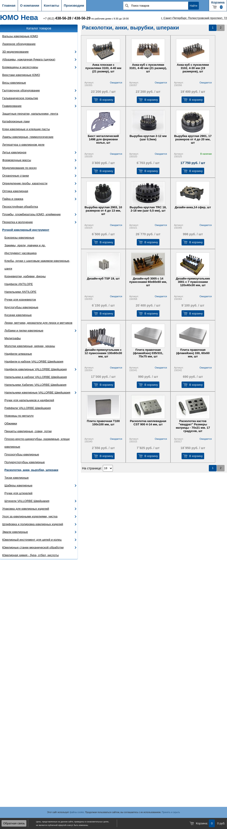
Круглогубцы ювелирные (21, 307)
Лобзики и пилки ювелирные (23, 330)
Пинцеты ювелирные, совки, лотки (28, 431)
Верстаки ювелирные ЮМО (21, 75)
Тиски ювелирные (16, 477)
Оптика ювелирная (15, 191)
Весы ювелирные (14, 82)
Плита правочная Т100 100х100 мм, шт (103, 422)
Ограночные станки (15, 175)
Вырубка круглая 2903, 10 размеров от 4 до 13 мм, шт (103, 211)
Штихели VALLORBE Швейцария (26, 501)
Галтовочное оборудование (21, 90)
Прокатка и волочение (17, 222)
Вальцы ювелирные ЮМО (20, 36)
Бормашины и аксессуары (20, 67)
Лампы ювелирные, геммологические (27, 137)
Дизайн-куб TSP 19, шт (103, 278)
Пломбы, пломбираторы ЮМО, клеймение (31, 214)
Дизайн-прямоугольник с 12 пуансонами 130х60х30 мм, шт (103, 353)
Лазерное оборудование (18, 44)
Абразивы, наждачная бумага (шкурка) (28, 59)
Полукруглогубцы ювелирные (24, 462)
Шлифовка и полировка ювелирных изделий (32, 524)
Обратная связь (14, 823)
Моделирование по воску (19, 168)
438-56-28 (63, 18)
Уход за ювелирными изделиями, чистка (29, 516)
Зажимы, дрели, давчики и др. (25, 245)
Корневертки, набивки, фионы (25, 276)
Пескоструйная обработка (20, 206)
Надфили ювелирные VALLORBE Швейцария (35, 369)
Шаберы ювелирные (18, 485)
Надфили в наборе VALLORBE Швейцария (33, 361)
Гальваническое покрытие (20, 98)
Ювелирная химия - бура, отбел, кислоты (30, 555)
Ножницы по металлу (19, 415)
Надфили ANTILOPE (18, 284)
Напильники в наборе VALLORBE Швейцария (35, 377)
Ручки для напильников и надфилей (29, 400)
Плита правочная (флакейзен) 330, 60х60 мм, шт (193, 353)
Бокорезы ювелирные (19, 237)
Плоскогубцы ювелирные (21, 454)
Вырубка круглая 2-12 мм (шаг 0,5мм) (147, 137)
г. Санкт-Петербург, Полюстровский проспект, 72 (194, 18)
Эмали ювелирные (15, 532)
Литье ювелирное (14, 152)
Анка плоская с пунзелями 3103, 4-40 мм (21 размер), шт (103, 68)
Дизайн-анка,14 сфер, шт (193, 207)
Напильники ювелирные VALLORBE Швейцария (37, 392)
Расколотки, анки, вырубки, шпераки (31, 470)
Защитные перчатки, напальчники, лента (30, 113)
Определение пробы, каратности (24, 183)
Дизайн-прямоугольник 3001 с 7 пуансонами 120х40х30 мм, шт (193, 282)
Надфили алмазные (18, 353)
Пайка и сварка (12, 199)
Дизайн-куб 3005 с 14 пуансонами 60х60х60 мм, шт (148, 282)
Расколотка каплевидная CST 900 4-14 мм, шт (148, 422)
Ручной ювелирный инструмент (25, 229)
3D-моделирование (15, 51)
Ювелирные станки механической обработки (33, 547)
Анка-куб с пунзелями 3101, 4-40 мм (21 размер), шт (148, 68)
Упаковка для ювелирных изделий (25, 508)
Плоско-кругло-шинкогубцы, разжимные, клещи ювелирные (37, 442)
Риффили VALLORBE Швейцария (27, 408)
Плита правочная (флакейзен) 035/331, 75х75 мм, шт (148, 353)
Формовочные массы (16, 160)
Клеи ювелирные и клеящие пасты (26, 129)
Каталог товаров (38, 28)
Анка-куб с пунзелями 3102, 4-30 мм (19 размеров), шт (193, 68)
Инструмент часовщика (20, 253)
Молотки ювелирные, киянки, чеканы (29, 346)
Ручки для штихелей (18, 493)
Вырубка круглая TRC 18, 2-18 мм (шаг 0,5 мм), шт (148, 209)
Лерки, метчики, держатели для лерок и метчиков (38, 322)
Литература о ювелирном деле (23, 144)
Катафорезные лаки (16, 121)
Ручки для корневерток (20, 299)
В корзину (106, 99)
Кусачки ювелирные (18, 315)
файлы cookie (77, 812)
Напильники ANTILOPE (20, 291)
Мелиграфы (12, 338)
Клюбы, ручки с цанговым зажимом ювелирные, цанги (37, 264)
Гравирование (12, 106)
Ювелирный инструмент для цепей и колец (31, 539)
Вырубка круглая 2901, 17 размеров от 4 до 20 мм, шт (193, 139)
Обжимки (10, 423)
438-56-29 (82, 18)
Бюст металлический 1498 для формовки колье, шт (103, 139)
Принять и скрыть (171, 812)
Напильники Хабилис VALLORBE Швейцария (35, 384)
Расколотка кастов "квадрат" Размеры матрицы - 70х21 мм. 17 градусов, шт (193, 426)
